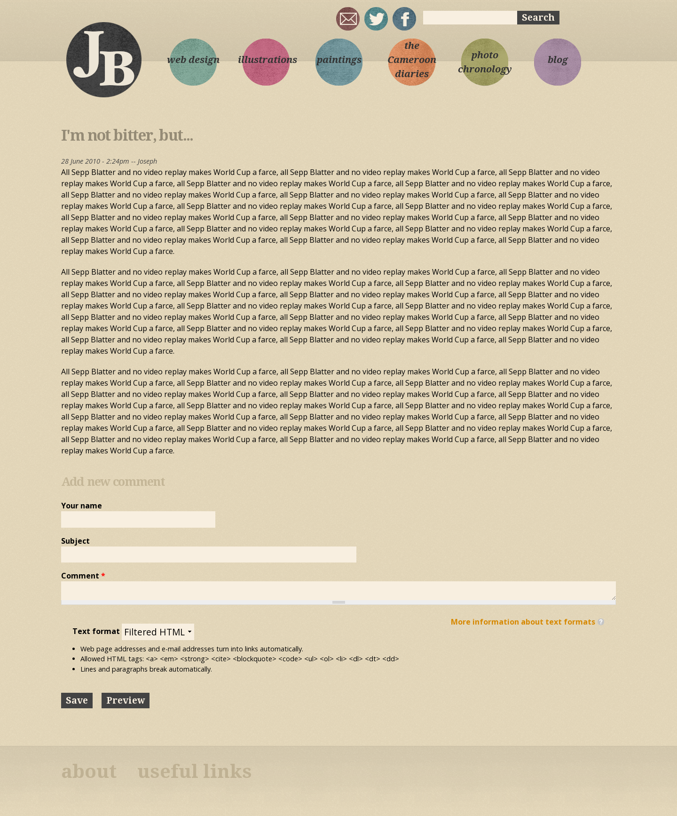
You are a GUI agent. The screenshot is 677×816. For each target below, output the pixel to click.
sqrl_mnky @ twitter (376, 19)
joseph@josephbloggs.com (348, 19)
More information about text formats (523, 622)
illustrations (266, 59)
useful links (194, 772)
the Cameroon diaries (411, 59)
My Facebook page (404, 19)
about (89, 772)
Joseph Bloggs (103, 59)
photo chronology (485, 62)
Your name (81, 505)
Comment (83, 575)
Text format (97, 631)
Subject (75, 541)
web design (193, 59)
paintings (339, 59)
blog (558, 59)
